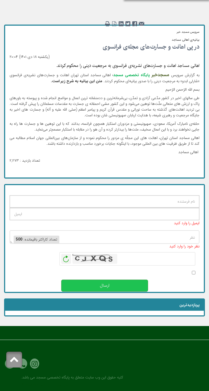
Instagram (35, 363)
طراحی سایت (63, 385)
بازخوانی (66, 257)
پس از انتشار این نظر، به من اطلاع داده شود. (156, 273)
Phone (22, 363)
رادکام (45, 385)
